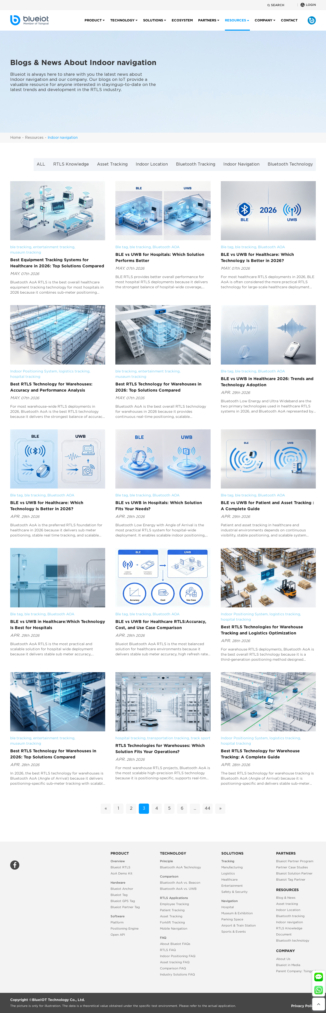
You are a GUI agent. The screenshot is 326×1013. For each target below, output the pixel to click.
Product (93, 24)
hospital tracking (25, 376)
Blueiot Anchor (122, 888)
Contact (289, 24)
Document (284, 934)
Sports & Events (233, 931)
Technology (122, 24)
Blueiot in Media (288, 965)
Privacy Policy (303, 1006)
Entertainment (232, 885)
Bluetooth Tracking (195, 164)
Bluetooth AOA (166, 247)
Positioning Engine (125, 928)
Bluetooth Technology (290, 164)
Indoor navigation (63, 137)
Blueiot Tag (119, 894)
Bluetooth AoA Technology (180, 867)
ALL (41, 164)
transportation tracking (168, 738)
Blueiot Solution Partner (294, 873)
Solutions (153, 24)
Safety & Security (234, 891)
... (195, 808)
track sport (200, 738)
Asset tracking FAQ (174, 962)
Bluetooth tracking (290, 916)
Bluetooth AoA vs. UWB (178, 888)
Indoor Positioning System (33, 371)
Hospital (227, 907)
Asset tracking (287, 903)
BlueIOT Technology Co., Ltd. (58, 1000)
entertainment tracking (53, 247)
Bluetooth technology (292, 940)
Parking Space (232, 919)
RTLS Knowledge (71, 164)
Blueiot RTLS (120, 867)
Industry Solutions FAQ (177, 974)
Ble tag (121, 247)
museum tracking (25, 252)
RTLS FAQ (168, 950)
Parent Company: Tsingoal (296, 971)
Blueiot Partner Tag (125, 907)
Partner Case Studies (292, 867)
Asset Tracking (112, 164)
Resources (34, 137)
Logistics (228, 873)
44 (207, 808)
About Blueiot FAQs (175, 943)
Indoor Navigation (241, 164)
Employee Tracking (174, 904)
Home (15, 137)
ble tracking (20, 247)
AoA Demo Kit (121, 873)
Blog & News (285, 897)
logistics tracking (74, 371)
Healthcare (229, 879)
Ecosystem (182, 24)
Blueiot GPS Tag (123, 901)
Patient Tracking (172, 910)
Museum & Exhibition (237, 913)
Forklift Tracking (172, 922)
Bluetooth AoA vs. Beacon (180, 882)
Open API (118, 934)
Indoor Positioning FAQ (177, 956)
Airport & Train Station (238, 925)
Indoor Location (152, 164)
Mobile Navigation (173, 928)
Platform (117, 922)
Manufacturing (232, 867)
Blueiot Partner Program (294, 861)
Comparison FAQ (173, 968)
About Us (283, 958)
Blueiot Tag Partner (290, 879)
